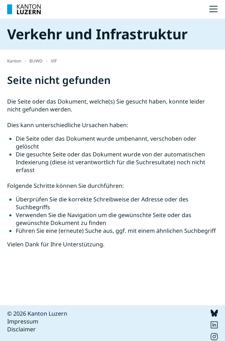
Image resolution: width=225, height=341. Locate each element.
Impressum (22, 321)
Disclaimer (21, 329)
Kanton (14, 61)
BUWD (36, 61)
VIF (54, 61)
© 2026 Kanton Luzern (37, 313)
